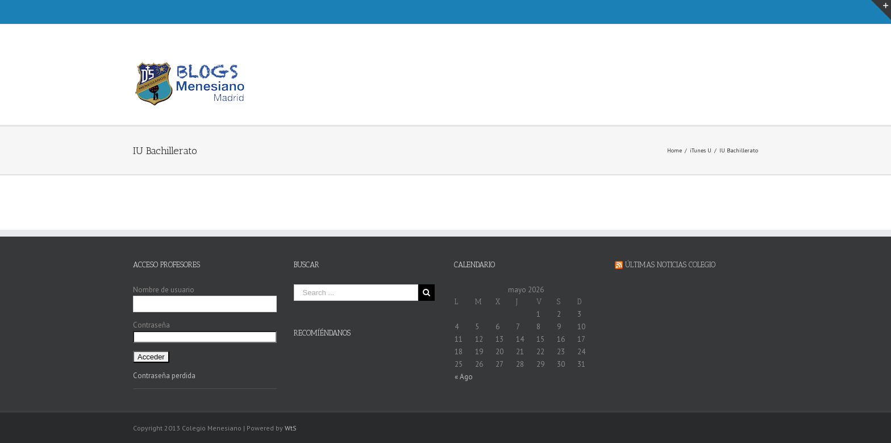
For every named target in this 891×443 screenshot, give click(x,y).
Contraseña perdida (164, 375)
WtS (291, 428)
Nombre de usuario (163, 290)
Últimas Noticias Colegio (670, 264)
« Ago (464, 377)
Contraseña (151, 325)
